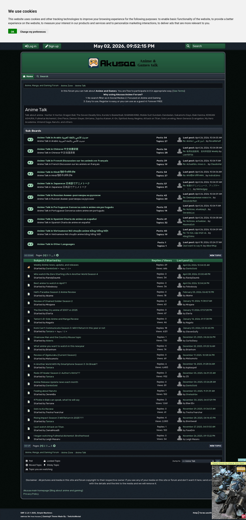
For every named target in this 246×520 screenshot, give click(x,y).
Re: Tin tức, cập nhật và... (195, 233)
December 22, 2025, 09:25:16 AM (199, 346)
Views (168, 260)
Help (195, 513)
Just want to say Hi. (193, 246)
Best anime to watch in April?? (50, 283)
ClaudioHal (216, 164)
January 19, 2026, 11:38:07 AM (197, 301)
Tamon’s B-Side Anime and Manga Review (56, 318)
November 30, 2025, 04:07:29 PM (199, 400)
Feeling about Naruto (45, 390)
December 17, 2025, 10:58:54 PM (199, 355)
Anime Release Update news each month (56, 382)
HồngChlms (188, 236)
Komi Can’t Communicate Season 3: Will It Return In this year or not (69, 328)
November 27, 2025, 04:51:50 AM (199, 427)
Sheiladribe (191, 394)
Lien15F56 (188, 155)
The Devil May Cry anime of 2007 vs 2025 (56, 310)
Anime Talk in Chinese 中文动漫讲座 (57, 149)
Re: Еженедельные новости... (198, 197)
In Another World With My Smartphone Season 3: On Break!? (66, 364)
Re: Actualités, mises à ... (195, 164)
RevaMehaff (215, 141)
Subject (39, 260)
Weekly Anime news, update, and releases (56, 264)
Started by (53, 260)
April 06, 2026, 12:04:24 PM (196, 283)
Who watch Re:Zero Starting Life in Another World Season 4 (66, 274)
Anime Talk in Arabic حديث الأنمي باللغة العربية (62, 137)
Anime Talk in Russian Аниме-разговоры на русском (68, 195)
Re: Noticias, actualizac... (195, 221)
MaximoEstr (189, 224)
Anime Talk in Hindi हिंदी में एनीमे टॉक (56, 172)
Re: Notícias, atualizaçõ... (195, 209)
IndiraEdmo (214, 175)
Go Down (28, 255)
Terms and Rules (207, 513)
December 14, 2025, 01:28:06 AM (199, 364)
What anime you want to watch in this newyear (59, 346)
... (52, 255)
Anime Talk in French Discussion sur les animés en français (72, 160)
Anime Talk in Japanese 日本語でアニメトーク (63, 183)
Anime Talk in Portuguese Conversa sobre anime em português (75, 207)
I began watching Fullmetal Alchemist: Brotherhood (61, 435)
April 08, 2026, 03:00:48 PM (196, 274)
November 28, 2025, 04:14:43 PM (199, 418)
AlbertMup (211, 246)
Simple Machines (44, 513)
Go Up (27, 446)
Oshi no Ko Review (43, 408)
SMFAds (23, 516)
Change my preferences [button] (33, 31)
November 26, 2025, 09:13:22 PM (199, 436)
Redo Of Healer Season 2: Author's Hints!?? (57, 373)
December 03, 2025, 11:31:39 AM (199, 391)
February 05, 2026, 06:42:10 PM (198, 292)
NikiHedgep (202, 189)
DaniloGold (51, 268)
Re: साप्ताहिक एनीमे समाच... (194, 175)
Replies (157, 260)
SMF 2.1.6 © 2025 (28, 513)
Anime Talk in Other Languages (56, 244)
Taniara (50, 331)
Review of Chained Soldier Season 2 (53, 301)
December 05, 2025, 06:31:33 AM (199, 373)
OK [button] (12, 31)
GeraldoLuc (189, 213)
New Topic (215, 255)
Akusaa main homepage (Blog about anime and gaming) (53, 490)
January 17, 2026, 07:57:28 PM (197, 310)
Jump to (176, 461)
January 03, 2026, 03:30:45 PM (198, 328)
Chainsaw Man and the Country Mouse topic (57, 337)
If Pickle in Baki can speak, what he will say (56, 399)
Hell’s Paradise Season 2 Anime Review (55, 292)
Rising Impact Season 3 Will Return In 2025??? (59, 417)
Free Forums (36, 516)
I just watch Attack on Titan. (49, 426)
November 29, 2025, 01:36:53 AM (199, 409)
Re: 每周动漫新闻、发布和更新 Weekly (200, 151)
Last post (185, 260)
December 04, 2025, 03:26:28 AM (199, 382)
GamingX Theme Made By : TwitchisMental (62, 516)
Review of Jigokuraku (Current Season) (55, 355)
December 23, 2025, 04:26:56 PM (199, 337)
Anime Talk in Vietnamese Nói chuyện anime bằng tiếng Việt (72, 230)
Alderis (49, 340)
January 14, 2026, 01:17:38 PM (197, 319)
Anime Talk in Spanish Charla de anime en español (67, 219)
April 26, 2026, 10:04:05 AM (196, 265)
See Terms (178, 90)
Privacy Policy (31, 493)
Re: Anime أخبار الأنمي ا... (194, 141)
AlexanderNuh (190, 201)
